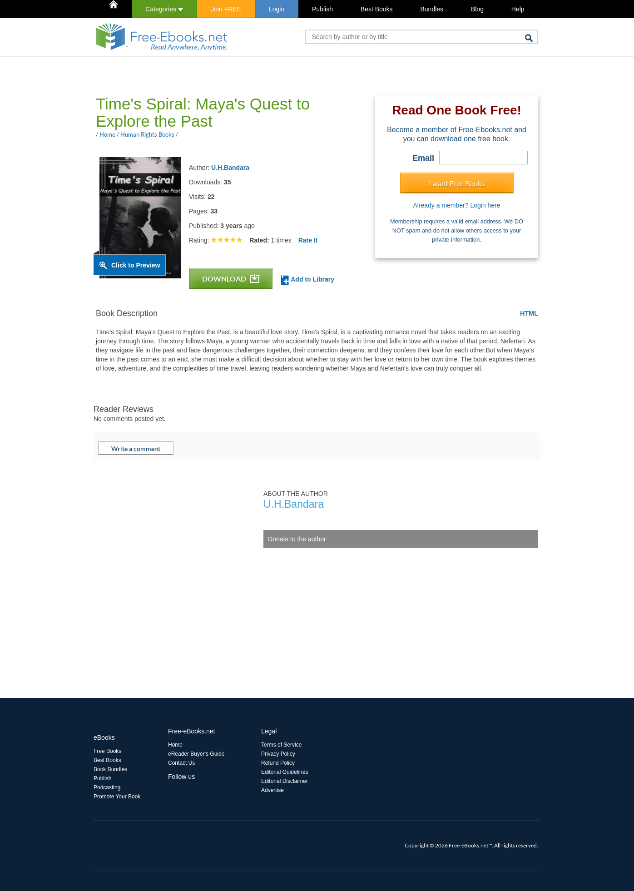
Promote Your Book (117, 796)
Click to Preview (135, 265)
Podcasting (107, 787)
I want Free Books (457, 183)
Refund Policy (278, 763)
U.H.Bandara (230, 167)
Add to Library (307, 280)
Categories (164, 9)
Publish (322, 9)
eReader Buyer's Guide (196, 754)
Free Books (107, 751)
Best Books (377, 9)
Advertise (272, 790)
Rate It (308, 240)
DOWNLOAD (230, 278)
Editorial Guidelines (284, 772)
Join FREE (226, 9)
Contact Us (181, 763)
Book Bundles (110, 769)
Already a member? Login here (456, 205)
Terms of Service (281, 745)
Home (175, 745)
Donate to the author (297, 539)
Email (423, 158)
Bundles (431, 9)
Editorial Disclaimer (284, 781)
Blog (477, 9)
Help (518, 9)
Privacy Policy (278, 754)
